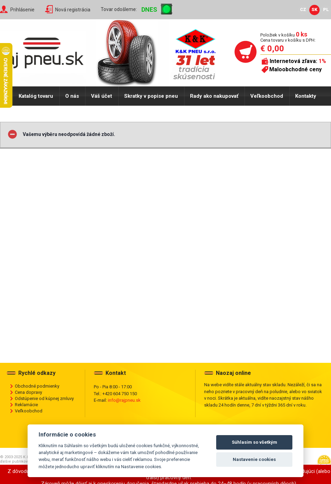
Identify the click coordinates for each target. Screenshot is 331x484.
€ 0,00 (272, 48)
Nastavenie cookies (254, 459)
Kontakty (305, 96)
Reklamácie (26, 404)
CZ (303, 9)
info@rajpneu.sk (124, 400)
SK (314, 9)
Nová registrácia (72, 9)
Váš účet (101, 96)
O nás (72, 96)
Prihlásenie (22, 9)
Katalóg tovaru (36, 96)
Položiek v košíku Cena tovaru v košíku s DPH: (287, 37)
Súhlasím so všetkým (254, 442)
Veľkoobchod (266, 96)
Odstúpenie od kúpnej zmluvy (44, 398)
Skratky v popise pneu (151, 96)
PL (326, 9)
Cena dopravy (28, 392)
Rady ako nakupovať (214, 96)
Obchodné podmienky (37, 386)
